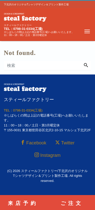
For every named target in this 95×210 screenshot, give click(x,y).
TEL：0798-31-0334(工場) (23, 29)
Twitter (64, 142)
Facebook (33, 142)
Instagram (47, 155)
